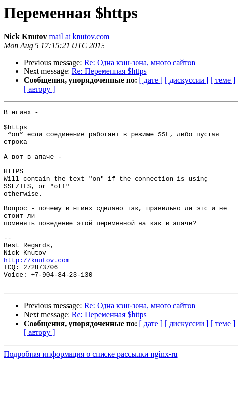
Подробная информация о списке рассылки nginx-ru (91, 389)
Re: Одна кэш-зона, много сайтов (139, 62)
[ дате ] (151, 80)
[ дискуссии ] (186, 80)
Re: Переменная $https (109, 71)
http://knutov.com (36, 290)
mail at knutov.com (79, 37)
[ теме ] (222, 80)
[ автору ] (39, 89)
